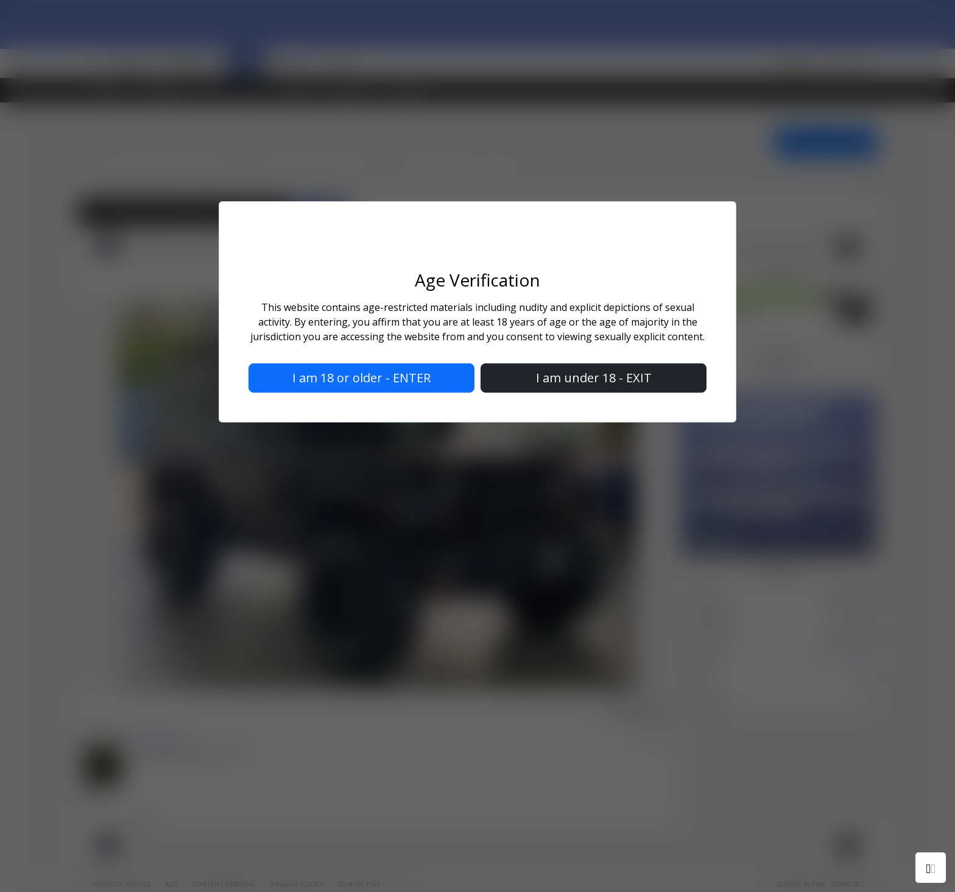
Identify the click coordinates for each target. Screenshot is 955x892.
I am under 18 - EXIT (594, 377)
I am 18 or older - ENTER (361, 377)
